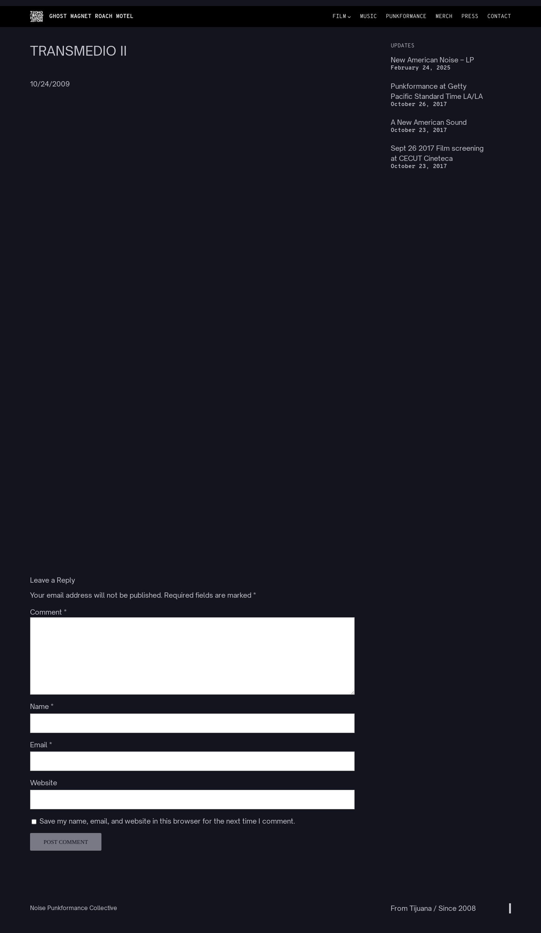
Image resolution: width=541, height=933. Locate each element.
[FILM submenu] (349, 16)
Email (41, 745)
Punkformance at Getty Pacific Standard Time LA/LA (437, 91)
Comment (48, 612)
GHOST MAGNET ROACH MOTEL (91, 16)
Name (41, 706)
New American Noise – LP (432, 60)
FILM (339, 17)
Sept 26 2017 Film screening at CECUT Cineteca (437, 153)
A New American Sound (429, 122)
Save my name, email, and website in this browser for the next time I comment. (167, 821)
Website (43, 783)
